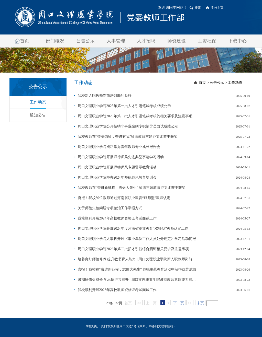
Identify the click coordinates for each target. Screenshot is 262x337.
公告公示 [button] (85, 40)
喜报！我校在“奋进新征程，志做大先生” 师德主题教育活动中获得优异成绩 (137, 269)
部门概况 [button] (55, 40)
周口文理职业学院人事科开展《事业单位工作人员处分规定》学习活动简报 (137, 239)
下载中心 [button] (237, 40)
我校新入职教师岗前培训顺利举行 (105, 96)
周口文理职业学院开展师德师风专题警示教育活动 (117, 167)
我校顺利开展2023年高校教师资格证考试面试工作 (117, 290)
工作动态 (38, 102)
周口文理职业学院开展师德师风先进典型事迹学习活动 (121, 157)
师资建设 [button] (176, 40)
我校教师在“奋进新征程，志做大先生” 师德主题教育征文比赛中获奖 (132, 188)
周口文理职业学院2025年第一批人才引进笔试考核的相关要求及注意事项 (135, 116)
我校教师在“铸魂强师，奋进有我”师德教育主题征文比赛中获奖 (128, 136)
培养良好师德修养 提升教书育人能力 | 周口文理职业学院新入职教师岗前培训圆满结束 (138, 259)
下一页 (178, 303)
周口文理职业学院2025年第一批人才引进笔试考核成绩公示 (124, 106)
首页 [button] (24, 40)
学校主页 (217, 7)
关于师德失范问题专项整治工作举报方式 (110, 208)
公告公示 (217, 83)
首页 (202, 83)
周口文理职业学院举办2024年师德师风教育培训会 (117, 177)
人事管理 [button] (116, 40)
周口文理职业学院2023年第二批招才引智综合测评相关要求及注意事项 (133, 249)
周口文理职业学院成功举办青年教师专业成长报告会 (119, 147)
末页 (200, 303)
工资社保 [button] (207, 40)
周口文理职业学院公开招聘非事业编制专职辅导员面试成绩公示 (128, 126)
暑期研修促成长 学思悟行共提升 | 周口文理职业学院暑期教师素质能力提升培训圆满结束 (138, 280)
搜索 (198, 7)
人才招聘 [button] (146, 40)
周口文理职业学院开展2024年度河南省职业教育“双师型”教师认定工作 (133, 228)
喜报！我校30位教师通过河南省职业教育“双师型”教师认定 (124, 198)
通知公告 (38, 115)
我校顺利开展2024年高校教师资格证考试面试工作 (117, 218)
